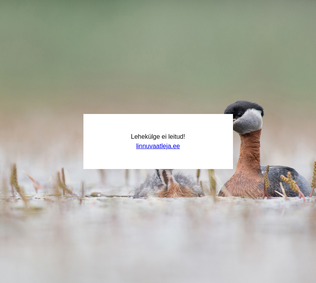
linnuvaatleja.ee (158, 146)
